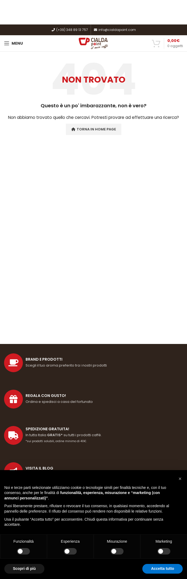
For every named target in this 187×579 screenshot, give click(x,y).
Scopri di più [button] (24, 568)
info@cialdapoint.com (115, 29)
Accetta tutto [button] (162, 568)
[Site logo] (93, 43)
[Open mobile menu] (13, 43)
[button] (180, 478)
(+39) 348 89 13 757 (69, 29)
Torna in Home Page (93, 129)
